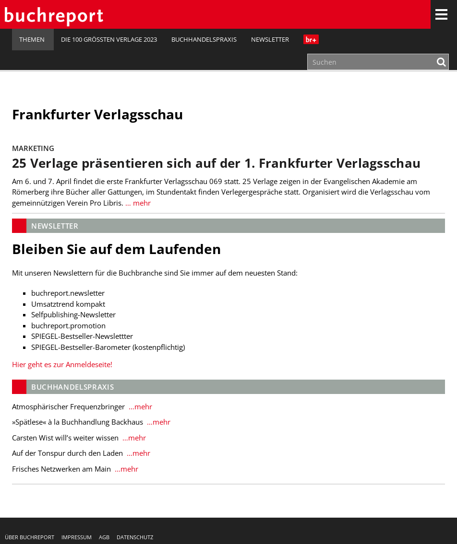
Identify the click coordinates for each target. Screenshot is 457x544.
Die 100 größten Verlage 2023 (109, 39)
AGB (104, 537)
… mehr (137, 203)
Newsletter (270, 39)
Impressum (76, 537)
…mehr (139, 406)
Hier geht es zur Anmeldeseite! (62, 364)
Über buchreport (29, 537)
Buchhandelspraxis (204, 39)
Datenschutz (135, 537)
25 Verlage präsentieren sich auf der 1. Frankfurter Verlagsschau (216, 163)
